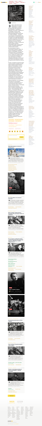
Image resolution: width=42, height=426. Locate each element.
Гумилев (13, 415)
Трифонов (18, 416)
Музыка (14, 211)
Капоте (26, 418)
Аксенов (18, 417)
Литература (10, 196)
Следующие (11, 395)
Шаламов (18, 415)
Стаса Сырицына (15, 423)
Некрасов (9, 415)
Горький (13, 417)
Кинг (26, 417)
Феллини (31, 415)
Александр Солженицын (19, 119)
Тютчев (9, 416)
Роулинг (26, 416)
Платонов (13, 416)
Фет (8, 417)
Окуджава (18, 418)
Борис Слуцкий (11, 119)
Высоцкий (18, 419)
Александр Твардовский (12, 126)
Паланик (26, 415)
